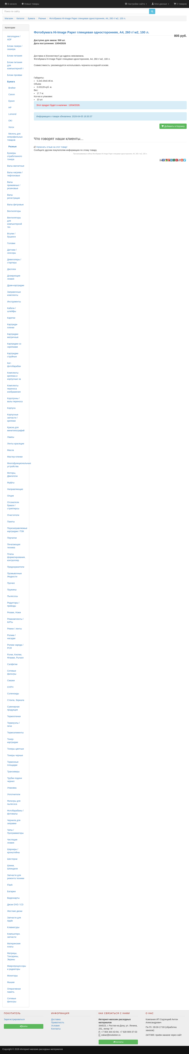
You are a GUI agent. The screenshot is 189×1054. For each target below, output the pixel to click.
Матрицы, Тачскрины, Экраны (13, 956)
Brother (11, 88)
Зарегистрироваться (14, 1019)
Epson (11, 101)
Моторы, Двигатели (12, 474)
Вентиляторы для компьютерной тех (14, 222)
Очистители (13, 515)
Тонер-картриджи (12, 740)
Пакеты (11, 521)
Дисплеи (11, 269)
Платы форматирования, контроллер (16, 557)
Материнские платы (13, 945)
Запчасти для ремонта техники (15, 877)
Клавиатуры (13, 927)
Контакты (55, 1028)
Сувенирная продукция (13, 708)
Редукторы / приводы (13, 604)
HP (9, 107)
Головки (11, 243)
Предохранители (15, 567)
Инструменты (14, 301)
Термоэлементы (15, 732)
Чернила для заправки (13, 822)
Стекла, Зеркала (15, 700)
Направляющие (15, 489)
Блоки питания (14, 55)
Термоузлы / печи (13, 724)
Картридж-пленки (12, 326)
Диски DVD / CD (15, 904)
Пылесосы (12, 596)
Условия (55, 1025)
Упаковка (11, 788)
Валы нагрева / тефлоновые (15, 174)
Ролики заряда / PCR (15, 646)
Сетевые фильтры (11, 672)
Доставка (55, 1019)
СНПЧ (10, 687)
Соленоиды (13, 693)
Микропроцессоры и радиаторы (16, 967)
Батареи (11, 891)
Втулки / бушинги (11, 235)
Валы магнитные (15, 166)
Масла (10, 450)
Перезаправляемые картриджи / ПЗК (17, 530)
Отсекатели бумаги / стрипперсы (13, 505)
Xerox (10, 127)
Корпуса (11, 408)
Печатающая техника (13, 546)
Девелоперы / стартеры (14, 261)
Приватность (57, 1022)
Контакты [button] (118, 1042)
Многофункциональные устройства (17, 465)
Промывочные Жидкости (14, 575)
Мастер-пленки (15, 456)
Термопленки (14, 716)
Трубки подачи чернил (14, 780)
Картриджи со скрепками (14, 345)
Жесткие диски (14, 911)
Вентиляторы (14, 211)
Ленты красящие (15, 443)
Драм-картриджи (15, 285)
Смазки (11, 680)
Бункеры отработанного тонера (14, 156)
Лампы (10, 437)
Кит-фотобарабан (14, 364)
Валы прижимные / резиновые (13, 185)
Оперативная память (14, 990)
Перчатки (12, 538)
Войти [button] (24, 1026)
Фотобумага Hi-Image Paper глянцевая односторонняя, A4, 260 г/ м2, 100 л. (120, 154)
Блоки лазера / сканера (14, 47)
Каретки (11, 318)
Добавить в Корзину (173, 126)
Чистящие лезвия (12, 841)
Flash (10, 885)
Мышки (11, 982)
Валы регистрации (13, 196)
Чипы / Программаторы (15, 831)
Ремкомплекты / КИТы (15, 620)
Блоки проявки (14, 75)
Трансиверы (13, 771)
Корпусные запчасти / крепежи (12, 417)
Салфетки (12, 664)
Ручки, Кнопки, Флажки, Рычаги (15, 656)
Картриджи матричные (12, 335)
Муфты (10, 482)
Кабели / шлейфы (11, 310)
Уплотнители (13, 794)
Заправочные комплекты (14, 293)
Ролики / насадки (11, 637)
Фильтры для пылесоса (13, 802)
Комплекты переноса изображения (14, 388)
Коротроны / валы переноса (15, 400)
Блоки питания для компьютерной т (15, 65)
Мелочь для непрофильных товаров (15, 136)
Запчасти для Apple (14, 919)
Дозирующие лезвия (13, 277)
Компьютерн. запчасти (13, 935)
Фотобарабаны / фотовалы (15, 812)
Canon (11, 94)
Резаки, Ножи (14, 612)
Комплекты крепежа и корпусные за (14, 376)
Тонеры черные (15, 755)
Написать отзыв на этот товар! (51, 147)
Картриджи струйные (12, 355)
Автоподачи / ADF (13, 38)
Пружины (12, 589)
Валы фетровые (15, 204)
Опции (10, 495)
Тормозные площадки (12, 763)
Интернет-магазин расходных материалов (41, 1049)
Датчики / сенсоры (12, 251)
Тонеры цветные (15, 749)
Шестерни (12, 859)
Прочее (11, 583)
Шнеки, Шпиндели (12, 867)
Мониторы (12, 975)
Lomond (11, 114)
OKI (9, 120)
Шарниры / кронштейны (13, 851)
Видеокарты (13, 898)
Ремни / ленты (14, 628)
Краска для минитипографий (15, 429)
